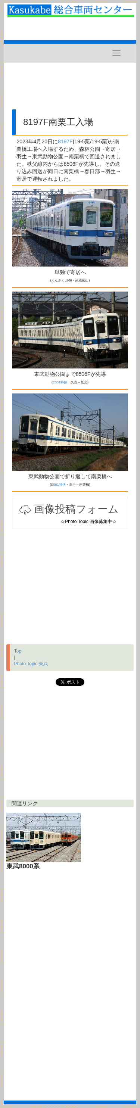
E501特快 (60, 382)
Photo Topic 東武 (31, 663)
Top (17, 651)
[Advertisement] (70, 89)
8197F (65, 141)
